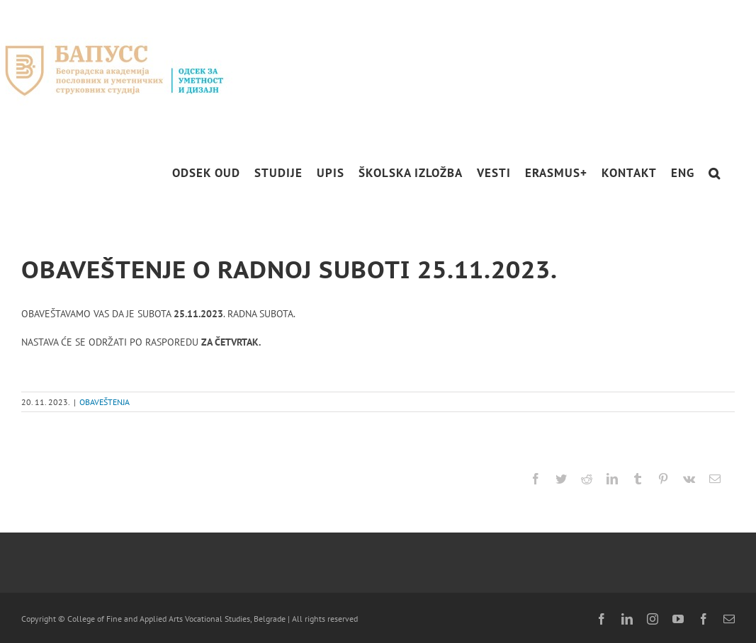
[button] (715, 173)
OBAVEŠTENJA (104, 402)
